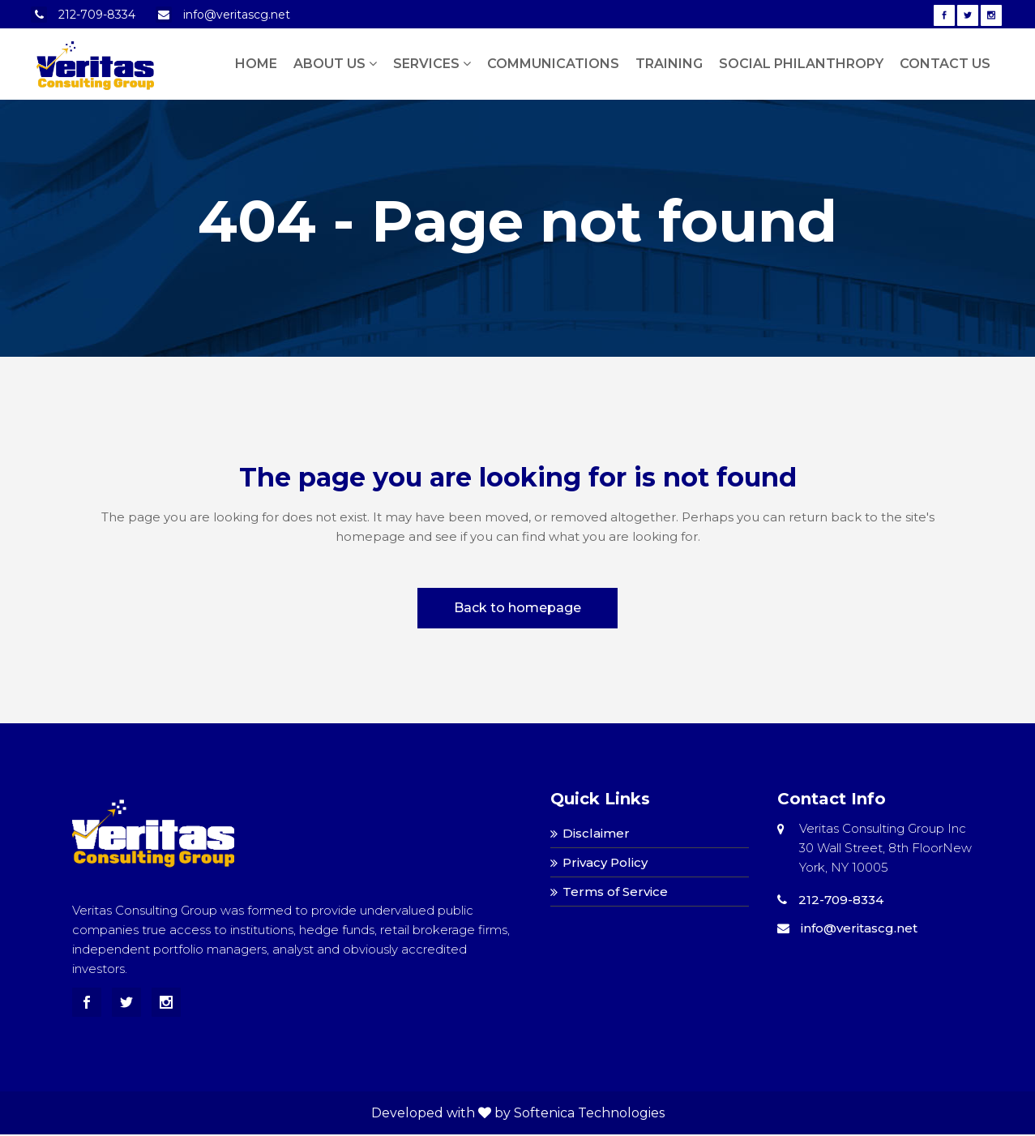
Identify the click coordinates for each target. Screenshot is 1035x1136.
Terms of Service (615, 891)
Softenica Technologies (589, 1113)
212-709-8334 (96, 14)
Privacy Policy (605, 862)
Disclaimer (596, 833)
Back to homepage (517, 607)
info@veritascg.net (236, 14)
